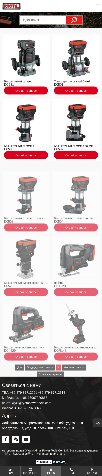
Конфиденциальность (51, 453)
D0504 (58, 230)
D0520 (8, 294)
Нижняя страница (74, 376)
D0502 (58, 150)
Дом (19, 376)
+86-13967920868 (34, 397)
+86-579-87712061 (23, 392)
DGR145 (60, 359)
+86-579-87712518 (51, 392)
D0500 (8, 150)
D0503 (8, 230)
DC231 (9, 85)
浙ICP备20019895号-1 (19, 453)
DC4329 (10, 359)
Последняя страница (50, 383)
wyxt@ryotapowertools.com (31, 403)
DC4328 (60, 294)
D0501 (58, 85)
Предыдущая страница (40, 376)
